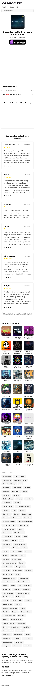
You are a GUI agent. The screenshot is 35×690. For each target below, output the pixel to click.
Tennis (27, 634)
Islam (22, 555)
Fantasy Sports (23, 525)
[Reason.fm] (12, 3)
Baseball (6, 491)
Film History (6, 533)
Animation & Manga (9, 484)
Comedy (16, 503)
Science (14, 612)
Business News (8, 499)
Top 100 (4, 7)
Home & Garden (17, 551)
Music (18, 574)
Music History (23, 578)
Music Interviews (8, 582)
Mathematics (17, 570)
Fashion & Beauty (8, 529)
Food (25, 536)
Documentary (26, 514)
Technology (18, 634)
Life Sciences (7, 567)
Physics (5, 600)
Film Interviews (19, 533)
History (15, 548)
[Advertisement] (17, 64)
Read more (7, 166)
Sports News (15, 627)
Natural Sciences (23, 582)
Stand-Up (26, 627)
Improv (5, 555)
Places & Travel (17, 600)
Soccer (5, 619)
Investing (14, 555)
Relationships (7, 604)
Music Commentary (9, 578)
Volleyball (6, 646)
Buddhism (6, 495)
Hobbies (23, 548)
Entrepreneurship (8, 525)
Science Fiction (15, 94)
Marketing (6, 570)
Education (27, 518)
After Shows (7, 480)
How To (27, 551)
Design (16, 514)
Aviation (27, 487)
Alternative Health (20, 480)
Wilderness (16, 646)
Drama (5, 518)
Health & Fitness (20, 544)
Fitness (17, 536)
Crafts (14, 510)
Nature (5, 585)
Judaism (6, 559)
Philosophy (20, 597)
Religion (18, 604)
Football (5, 540)
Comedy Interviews (23, 506)
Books (25, 491)
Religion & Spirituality (10, 608)
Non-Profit (6, 589)
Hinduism (6, 548)
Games (14, 540)
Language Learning (9, 563)
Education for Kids (9, 521)
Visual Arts (18, 642)
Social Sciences (16, 619)
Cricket (22, 510)
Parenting (26, 589)
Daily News (6, 514)
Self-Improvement (9, 616)
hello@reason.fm (7, 675)
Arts (20, 484)
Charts (12, 7)
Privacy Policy (5, 685)
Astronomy (6, 487)
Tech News (6, 634)
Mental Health (7, 574)
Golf (21, 540)
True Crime (6, 638)
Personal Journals (23, 593)
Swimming (20, 631)
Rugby (23, 608)
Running (5, 612)
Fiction (20, 529)
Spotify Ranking (20, 476)
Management (20, 567)
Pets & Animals (8, 597)
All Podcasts (7, 476)
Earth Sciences (16, 518)
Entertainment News (25, 521)
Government (7, 544)
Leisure (21, 563)
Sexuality (21, 616)
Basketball (15, 491)
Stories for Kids (8, 631)
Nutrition (16, 589)
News (13, 585)
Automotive (17, 487)
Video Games (7, 642)
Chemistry (29, 499)
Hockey (5, 551)
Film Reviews (7, 536)
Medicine (28, 570)
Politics (28, 600)
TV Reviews (27, 638)
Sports (5, 627)
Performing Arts (8, 593)
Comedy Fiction (8, 506)
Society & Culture (8, 623)
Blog (17, 7)
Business (16, 495)
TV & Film (17, 638)
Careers (19, 499)
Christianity (6, 503)
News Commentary (25, 585)
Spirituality (21, 623)
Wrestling (27, 646)
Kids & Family (16, 559)
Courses (5, 510)
